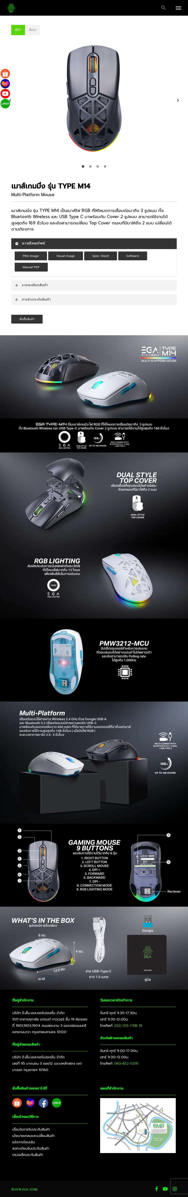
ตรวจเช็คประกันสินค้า (27, 1154)
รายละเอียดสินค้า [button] (31, 285)
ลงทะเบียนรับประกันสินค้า (30, 1148)
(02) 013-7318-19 (128, 1025)
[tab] (83, 166)
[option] (94, 100)
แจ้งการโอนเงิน (23, 1142)
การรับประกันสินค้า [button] (32, 299)
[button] (163, 7)
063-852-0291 (126, 1063)
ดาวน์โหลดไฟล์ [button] (29, 243)
